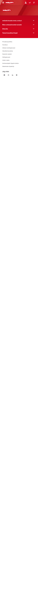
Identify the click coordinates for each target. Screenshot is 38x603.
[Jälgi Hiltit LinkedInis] (12, 75)
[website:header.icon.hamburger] (3, 3)
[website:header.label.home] (9, 3)
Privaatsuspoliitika (7, 41)
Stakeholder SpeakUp (8, 66)
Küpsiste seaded (7, 54)
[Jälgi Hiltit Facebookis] (4, 75)
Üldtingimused (6, 57)
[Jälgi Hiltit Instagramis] (8, 75)
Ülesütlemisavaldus (7, 51)
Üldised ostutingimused (8, 48)
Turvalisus (5, 44)
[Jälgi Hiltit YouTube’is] (17, 75)
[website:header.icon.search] (34, 3)
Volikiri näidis (5, 60)
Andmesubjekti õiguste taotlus (10, 63)
